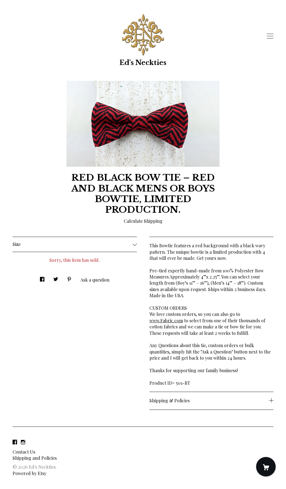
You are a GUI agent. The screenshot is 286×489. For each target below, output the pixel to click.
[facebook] (15, 442)
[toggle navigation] (270, 36)
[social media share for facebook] (42, 277)
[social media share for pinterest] (69, 277)
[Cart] (266, 466)
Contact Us (24, 452)
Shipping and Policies (35, 458)
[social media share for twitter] (55, 277)
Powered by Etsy (29, 473)
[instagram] (23, 442)
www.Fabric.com (166, 320)
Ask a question (94, 280)
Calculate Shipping (143, 221)
